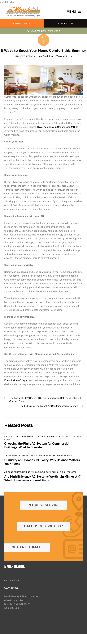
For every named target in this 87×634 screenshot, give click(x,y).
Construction (48, 436)
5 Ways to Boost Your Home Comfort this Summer (43, 50)
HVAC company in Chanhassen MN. (56, 127)
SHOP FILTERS (65, 23)
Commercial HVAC (31, 436)
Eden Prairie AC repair (16, 380)
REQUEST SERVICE (22, 23)
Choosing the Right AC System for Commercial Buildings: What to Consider (36, 445)
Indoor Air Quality (27, 456)
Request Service (43, 505)
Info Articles (51, 472)
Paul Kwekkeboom (25, 56)
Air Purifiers (10, 456)
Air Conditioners (47, 56)
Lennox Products (46, 456)
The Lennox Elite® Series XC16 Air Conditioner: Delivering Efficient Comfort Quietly (45, 400)
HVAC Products (63, 436)
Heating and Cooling (32, 472)
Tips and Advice (64, 56)
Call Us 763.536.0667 (43, 526)
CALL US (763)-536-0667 (43, 30)
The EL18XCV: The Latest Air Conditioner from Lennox (48, 406)
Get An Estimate (27, 547)
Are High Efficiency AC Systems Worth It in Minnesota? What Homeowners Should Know (42, 478)
